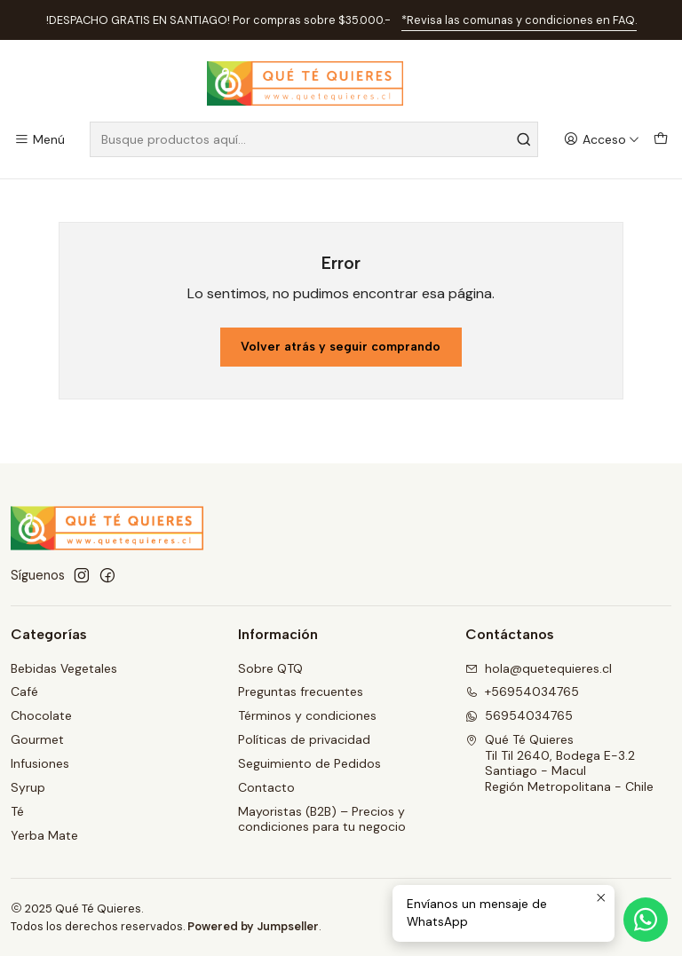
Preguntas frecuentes (300, 691)
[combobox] (314, 139)
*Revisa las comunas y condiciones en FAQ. (519, 20)
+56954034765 (522, 691)
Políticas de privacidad (304, 739)
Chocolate (41, 715)
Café (24, 691)
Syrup (28, 787)
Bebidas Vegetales (64, 668)
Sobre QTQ (270, 668)
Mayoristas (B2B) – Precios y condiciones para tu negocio (322, 819)
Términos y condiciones (307, 715)
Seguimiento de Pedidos (309, 763)
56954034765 (519, 715)
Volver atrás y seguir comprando (340, 346)
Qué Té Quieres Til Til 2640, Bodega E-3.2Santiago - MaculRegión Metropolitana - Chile (559, 762)
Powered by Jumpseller (253, 926)
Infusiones (40, 763)
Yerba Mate (44, 835)
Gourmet (37, 739)
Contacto (266, 787)
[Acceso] (601, 140)
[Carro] (660, 140)
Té (17, 811)
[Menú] (39, 140)
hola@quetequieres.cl (538, 668)
